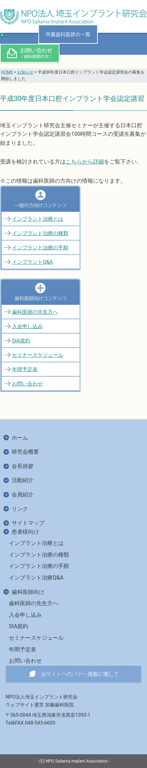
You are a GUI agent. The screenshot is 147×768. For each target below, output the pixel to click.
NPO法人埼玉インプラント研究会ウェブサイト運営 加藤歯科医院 (41, 701)
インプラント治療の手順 (40, 248)
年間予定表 (25, 369)
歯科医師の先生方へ (35, 312)
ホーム (20, 437)
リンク (20, 509)
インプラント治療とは (37, 219)
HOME (7, 72)
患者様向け (25, 532)
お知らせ (25, 72)
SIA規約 (21, 341)
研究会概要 (25, 451)
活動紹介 (23, 480)
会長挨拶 (23, 466)
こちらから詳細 (85, 161)
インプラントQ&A (32, 262)
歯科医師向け (28, 592)
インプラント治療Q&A (36, 577)
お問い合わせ (27, 384)
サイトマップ (19, 35)
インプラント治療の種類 (40, 233)
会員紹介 (23, 494)
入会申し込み (27, 326)
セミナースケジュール (37, 355)
